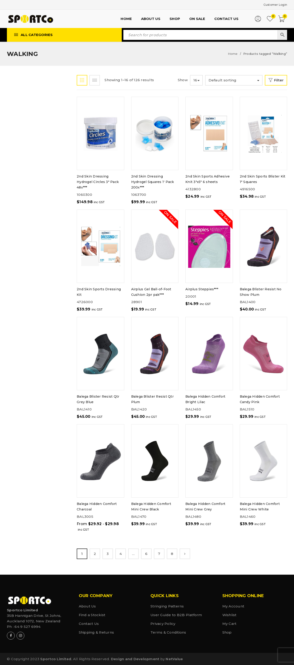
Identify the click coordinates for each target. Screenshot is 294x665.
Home (233, 53)
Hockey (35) (28, 246)
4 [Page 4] (120, 553)
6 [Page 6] (146, 553)
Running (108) (30, 317)
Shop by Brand (25, 81)
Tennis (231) (28, 397)
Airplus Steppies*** (201, 289)
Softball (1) (28, 367)
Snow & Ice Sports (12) (39, 347)
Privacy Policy (162, 623)
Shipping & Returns (96, 632)
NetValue (174, 659)
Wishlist (229, 614)
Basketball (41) (32, 129)
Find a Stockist (92, 614)
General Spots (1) (34, 226)
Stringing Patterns (167, 606)
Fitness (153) (28, 206)
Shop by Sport (54, 81)
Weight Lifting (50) (36, 438)
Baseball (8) (29, 119)
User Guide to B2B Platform (176, 614)
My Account (233, 606)
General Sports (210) (37, 216)
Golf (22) (25, 236)
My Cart (229, 623)
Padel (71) (26, 276)
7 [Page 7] (159, 553)
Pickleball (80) (32, 286)
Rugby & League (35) (36, 307)
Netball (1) (27, 266)
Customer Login (272, 4)
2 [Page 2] (95, 553)
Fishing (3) (26, 196)
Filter (277, 80)
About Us (87, 606)
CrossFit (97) (29, 160)
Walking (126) (30, 428)
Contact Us (89, 623)
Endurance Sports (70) (36, 183)
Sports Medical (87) (37, 377)
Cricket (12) (28, 150)
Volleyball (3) (31, 418)
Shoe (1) (24, 327)
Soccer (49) (28, 357)
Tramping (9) (29, 407)
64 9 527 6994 (27, 626)
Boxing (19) (27, 140)
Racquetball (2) (33, 296)
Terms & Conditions (168, 632)
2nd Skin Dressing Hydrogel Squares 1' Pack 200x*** (152, 181)
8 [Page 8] (172, 553)
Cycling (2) (27, 170)
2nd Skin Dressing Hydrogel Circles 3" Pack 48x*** (98, 181)
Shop (227, 632)
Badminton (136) (33, 109)
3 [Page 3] (108, 553)
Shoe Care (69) (31, 337)
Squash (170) (28, 387)
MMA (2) (24, 256)
